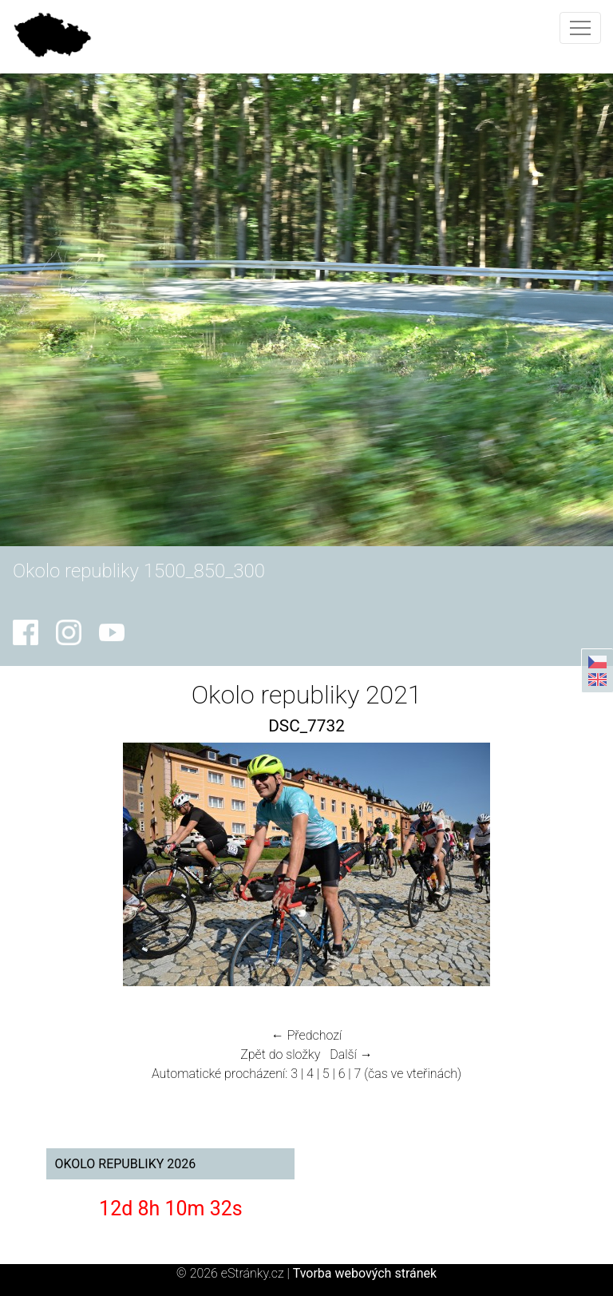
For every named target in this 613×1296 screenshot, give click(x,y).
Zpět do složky (280, 1054)
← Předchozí (306, 1035)
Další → (351, 1054)
